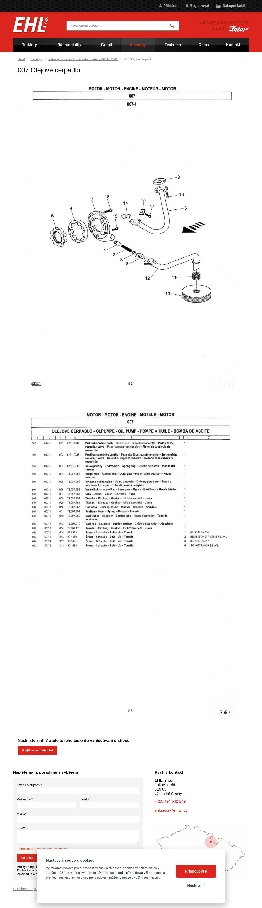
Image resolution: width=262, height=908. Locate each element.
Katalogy (37, 59)
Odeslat (27, 858)
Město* (21, 813)
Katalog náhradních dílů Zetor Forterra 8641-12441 (83, 59)
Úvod (21, 59)
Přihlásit (170, 6)
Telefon (85, 799)
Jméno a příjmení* (29, 785)
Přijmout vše (196, 871)
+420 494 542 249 (170, 801)
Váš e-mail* (25, 799)
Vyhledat (172, 26)
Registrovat (199, 6)
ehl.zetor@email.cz (171, 810)
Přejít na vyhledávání (37, 750)
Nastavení (195, 885)
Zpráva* (22, 828)
